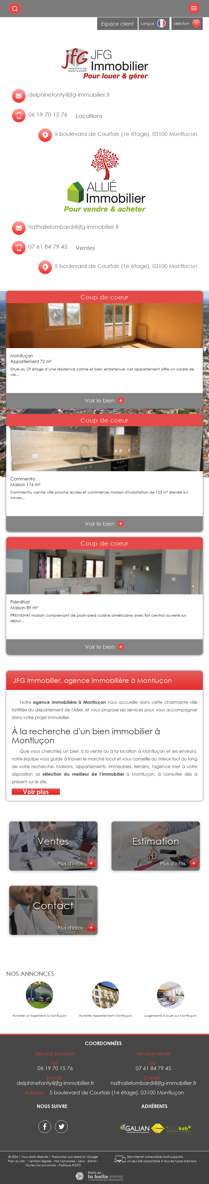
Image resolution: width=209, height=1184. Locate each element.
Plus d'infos (70, 863)
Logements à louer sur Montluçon (171, 1015)
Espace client (117, 24)
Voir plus (36, 791)
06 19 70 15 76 (47, 114)
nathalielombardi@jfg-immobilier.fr (73, 226)
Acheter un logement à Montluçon (39, 1015)
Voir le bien (104, 400)
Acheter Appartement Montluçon (105, 1015)
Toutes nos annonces (41, 1165)
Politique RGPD (70, 1165)
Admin (92, 1161)
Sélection (181, 23)
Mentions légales (39, 1161)
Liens (81, 1161)
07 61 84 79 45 (47, 246)
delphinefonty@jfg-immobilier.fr (69, 94)
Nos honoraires (64, 1161)
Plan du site (16, 1161)
